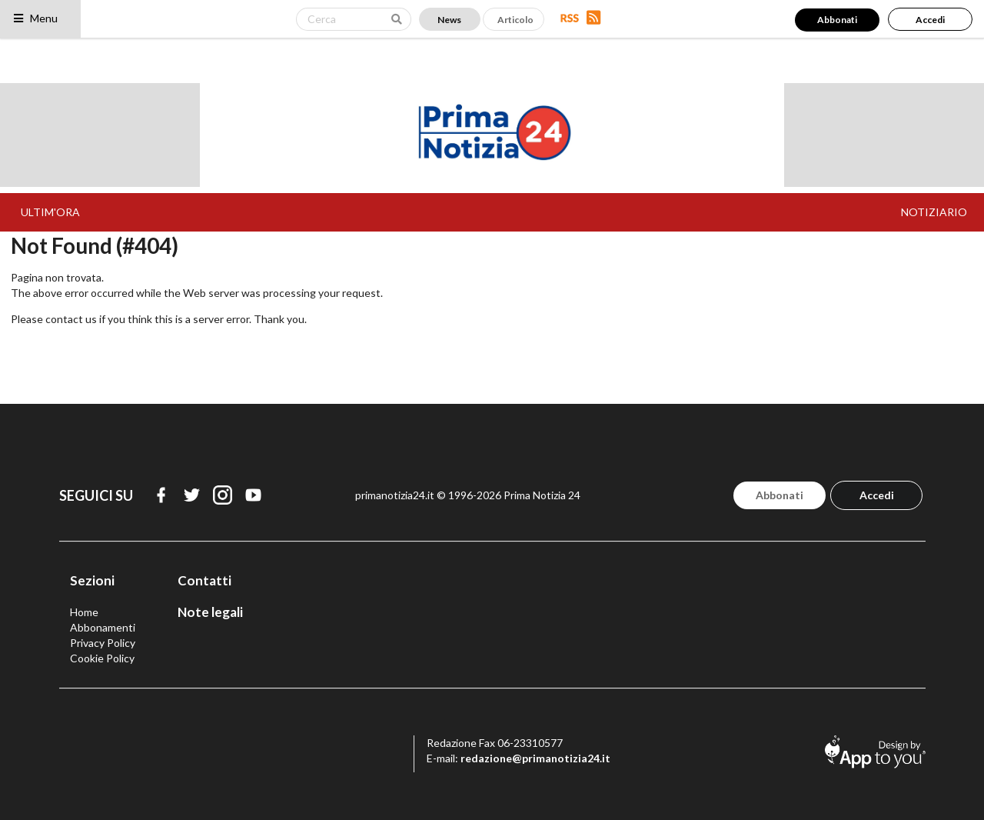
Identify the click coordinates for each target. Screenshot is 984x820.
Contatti (204, 580)
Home (84, 611)
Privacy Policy (102, 642)
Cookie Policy (102, 658)
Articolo (515, 19)
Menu (35, 18)
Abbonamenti (102, 627)
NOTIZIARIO (934, 211)
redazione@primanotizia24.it (535, 758)
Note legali (210, 612)
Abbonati (837, 19)
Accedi (930, 19)
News (449, 19)
